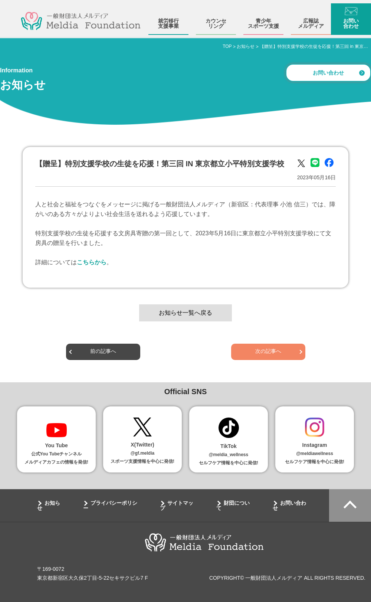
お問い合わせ (351, 20)
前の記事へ (103, 351)
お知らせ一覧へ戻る (185, 313)
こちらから (91, 262)
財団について (233, 505)
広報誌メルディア (311, 20)
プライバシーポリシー (110, 505)
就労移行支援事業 (168, 20)
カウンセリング (216, 20)
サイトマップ (176, 505)
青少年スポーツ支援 (263, 20)
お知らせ (48, 505)
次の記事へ (268, 351)
